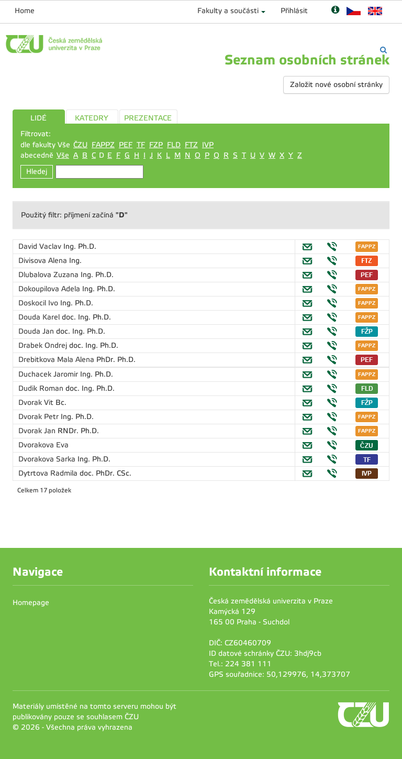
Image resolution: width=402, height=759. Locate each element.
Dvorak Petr (39, 417)
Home (25, 11)
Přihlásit (294, 11)
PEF (125, 145)
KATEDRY (91, 118)
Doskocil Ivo (39, 303)
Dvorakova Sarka (47, 459)
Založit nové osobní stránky (336, 85)
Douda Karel (40, 317)
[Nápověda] (335, 11)
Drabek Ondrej (43, 345)
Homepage (31, 603)
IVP (208, 145)
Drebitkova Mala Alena (57, 360)
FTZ (191, 145)
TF (141, 145)
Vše (63, 155)
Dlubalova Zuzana (49, 275)
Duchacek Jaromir (49, 374)
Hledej (36, 171)
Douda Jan (37, 331)
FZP (156, 145)
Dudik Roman (41, 388)
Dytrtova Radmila (49, 473)
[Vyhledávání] (383, 50)
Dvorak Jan (38, 431)
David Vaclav (40, 246)
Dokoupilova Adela (50, 289)
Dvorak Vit (36, 402)
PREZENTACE (148, 118)
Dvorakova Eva (43, 445)
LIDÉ (38, 118)
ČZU (80, 145)
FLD (174, 145)
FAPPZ (103, 145)
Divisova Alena (43, 261)
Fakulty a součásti (228, 11)
